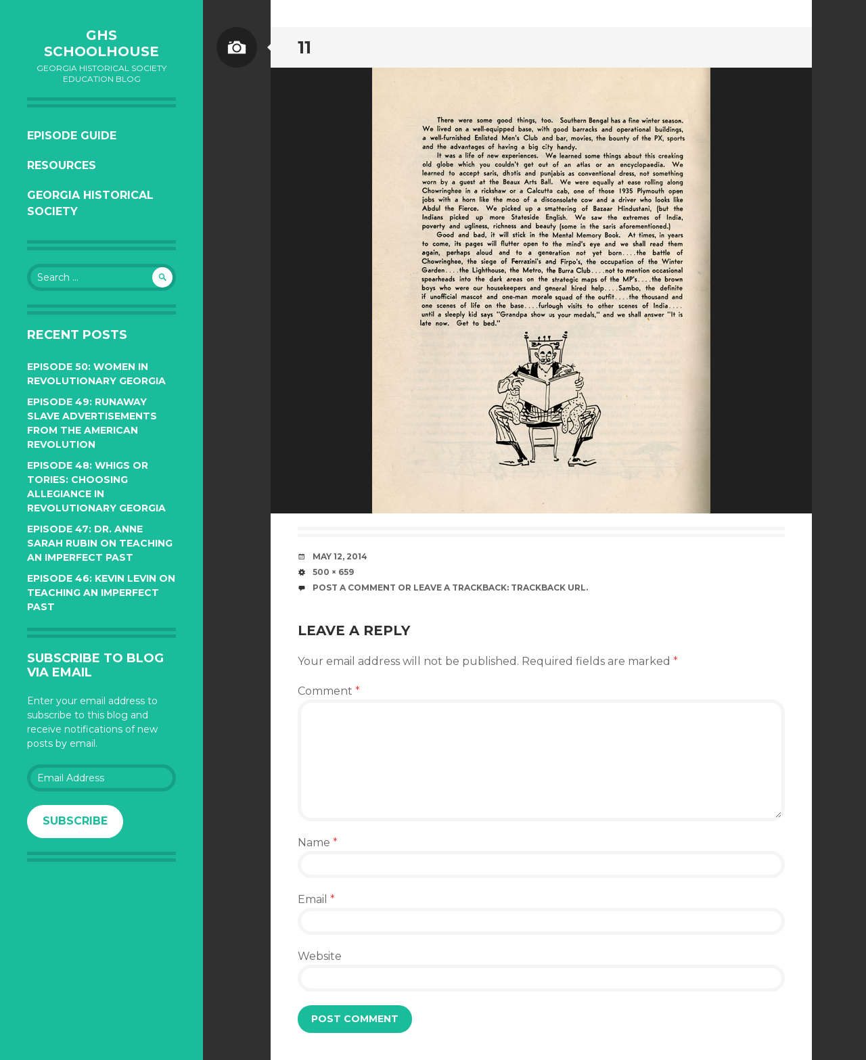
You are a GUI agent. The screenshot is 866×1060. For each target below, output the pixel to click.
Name (318, 842)
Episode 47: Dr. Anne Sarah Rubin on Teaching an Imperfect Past (100, 543)
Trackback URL (548, 587)
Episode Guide (71, 135)
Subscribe (75, 820)
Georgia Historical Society (90, 203)
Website (320, 956)
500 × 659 (333, 572)
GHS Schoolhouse (101, 43)
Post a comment (354, 587)
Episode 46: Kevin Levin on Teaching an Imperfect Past (101, 592)
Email (316, 899)
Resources (61, 165)
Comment (329, 691)
